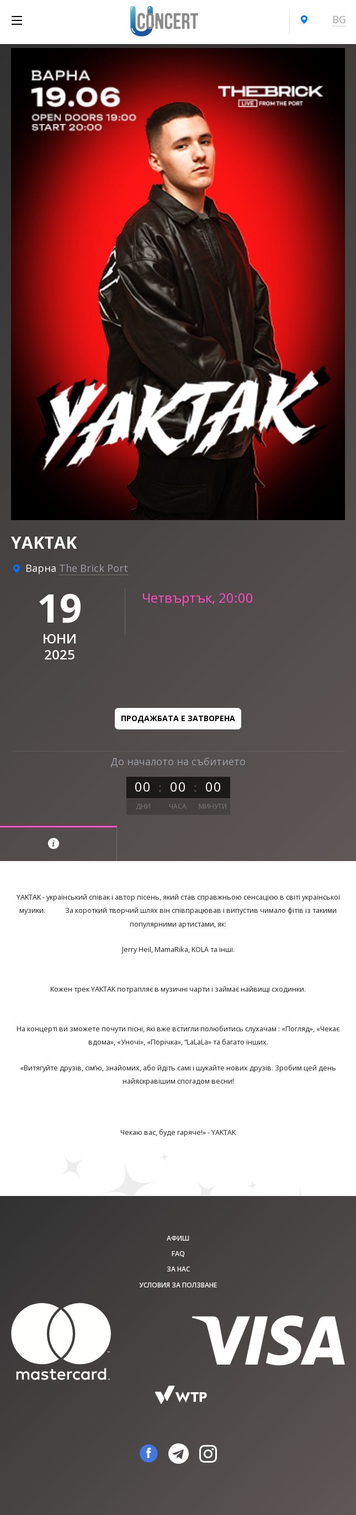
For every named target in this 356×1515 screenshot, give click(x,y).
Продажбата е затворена (178, 718)
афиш (178, 1238)
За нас (178, 1269)
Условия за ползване (178, 1285)
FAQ (178, 1253)
